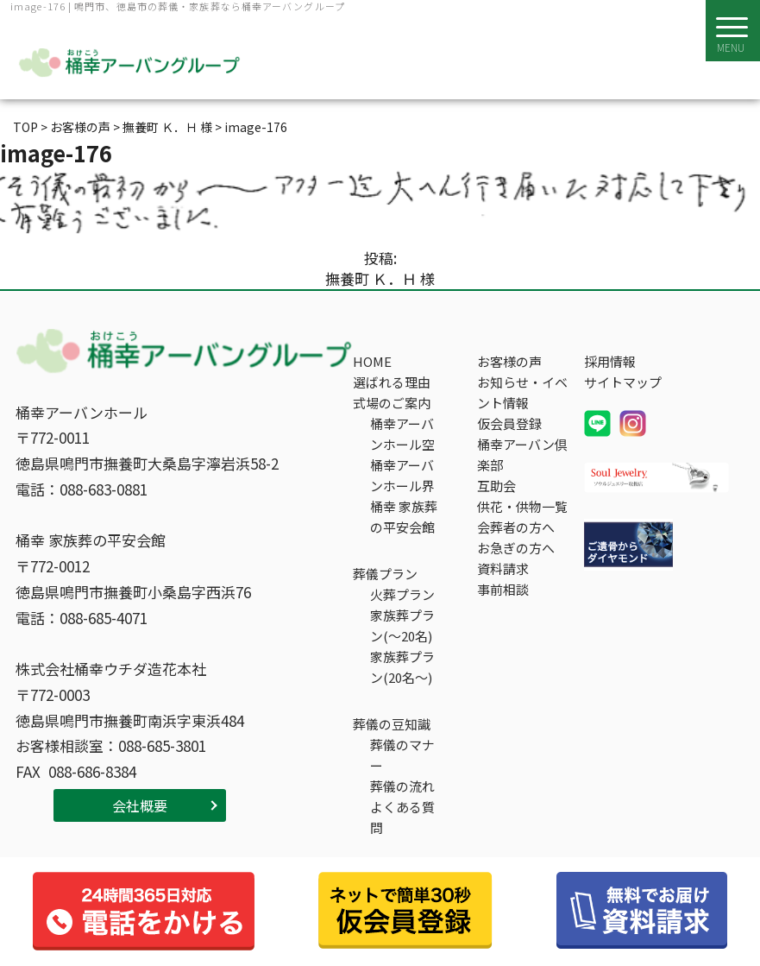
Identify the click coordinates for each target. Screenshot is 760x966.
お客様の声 (509, 361)
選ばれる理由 (391, 382)
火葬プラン (402, 594)
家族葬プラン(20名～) (402, 666)
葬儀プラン (385, 574)
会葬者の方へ (516, 527)
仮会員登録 (509, 423)
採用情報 (610, 361)
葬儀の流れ (402, 786)
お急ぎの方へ (516, 548)
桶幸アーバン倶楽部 (522, 454)
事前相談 (503, 589)
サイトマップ (623, 382)
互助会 (496, 486)
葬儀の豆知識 (391, 724)
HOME (372, 361)
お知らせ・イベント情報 (522, 392)
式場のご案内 (391, 403)
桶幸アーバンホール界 (402, 475)
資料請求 (503, 568)
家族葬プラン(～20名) (402, 625)
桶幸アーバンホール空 (402, 433)
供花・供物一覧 (522, 506)
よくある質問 (402, 817)
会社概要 (139, 805)
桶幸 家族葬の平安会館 (403, 516)
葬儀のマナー (402, 755)
